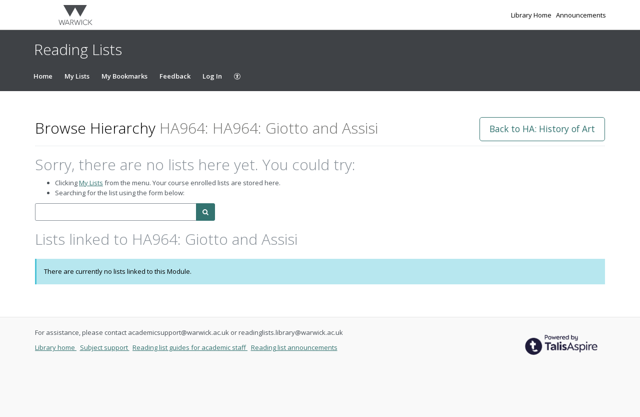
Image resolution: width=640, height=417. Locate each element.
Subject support (105, 347)
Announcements (581, 15)
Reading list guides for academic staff (190, 347)
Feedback (175, 76)
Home (43, 76)
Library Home (532, 15)
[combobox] (115, 212)
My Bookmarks (125, 76)
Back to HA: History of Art (542, 129)
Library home (55, 347)
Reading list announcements (294, 347)
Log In (212, 76)
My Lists (77, 76)
